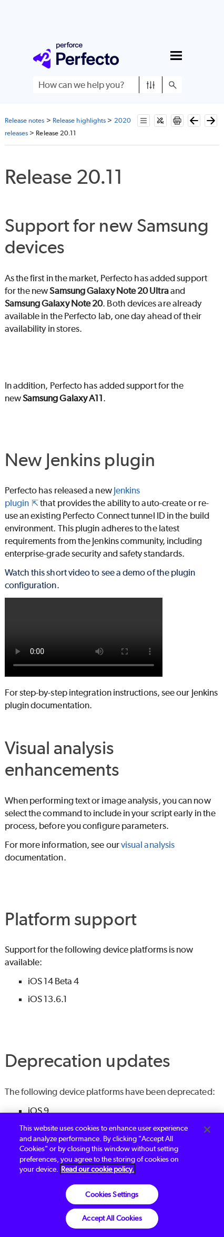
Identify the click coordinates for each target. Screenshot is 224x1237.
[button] (150, 84)
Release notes (25, 120)
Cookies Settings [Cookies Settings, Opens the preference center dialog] (111, 1194)
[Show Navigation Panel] (176, 55)
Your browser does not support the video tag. (83, 637)
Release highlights (79, 120)
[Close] (207, 1129)
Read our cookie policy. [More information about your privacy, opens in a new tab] (97, 1169)
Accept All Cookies (111, 1218)
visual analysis (148, 844)
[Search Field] (107, 84)
